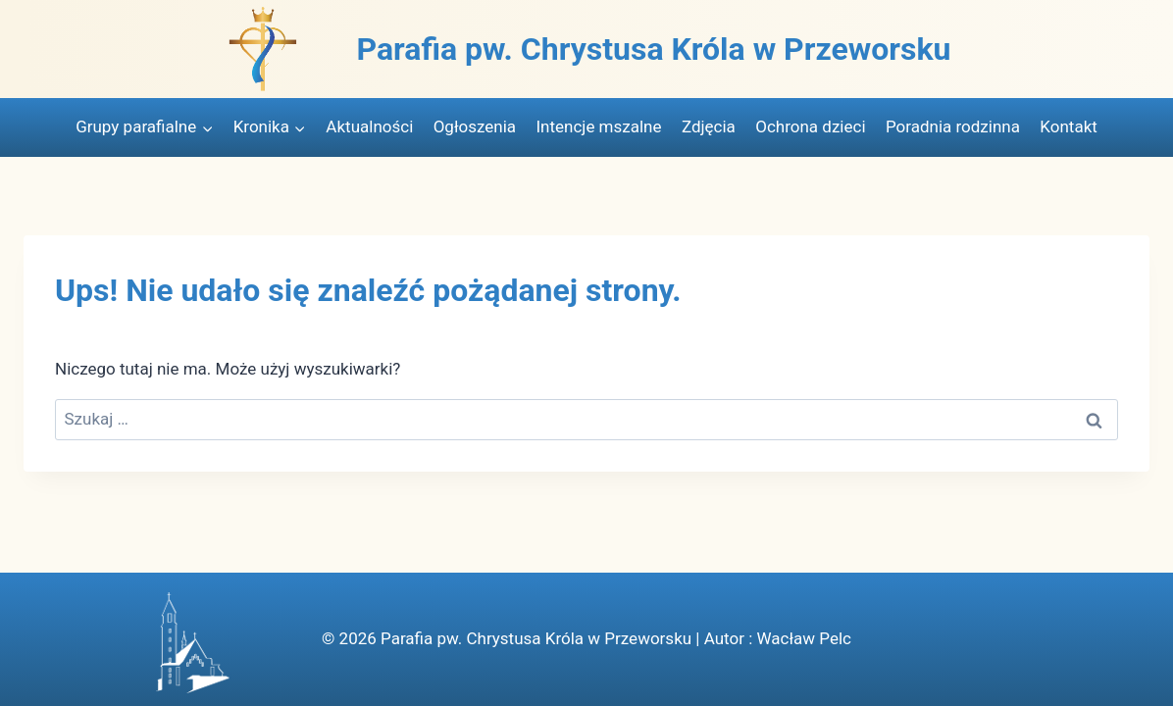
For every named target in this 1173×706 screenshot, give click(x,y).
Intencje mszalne (598, 126)
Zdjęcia (709, 126)
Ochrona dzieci (810, 126)
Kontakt (1068, 126)
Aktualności (369, 126)
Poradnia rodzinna (953, 126)
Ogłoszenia (475, 126)
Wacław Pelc (803, 638)
